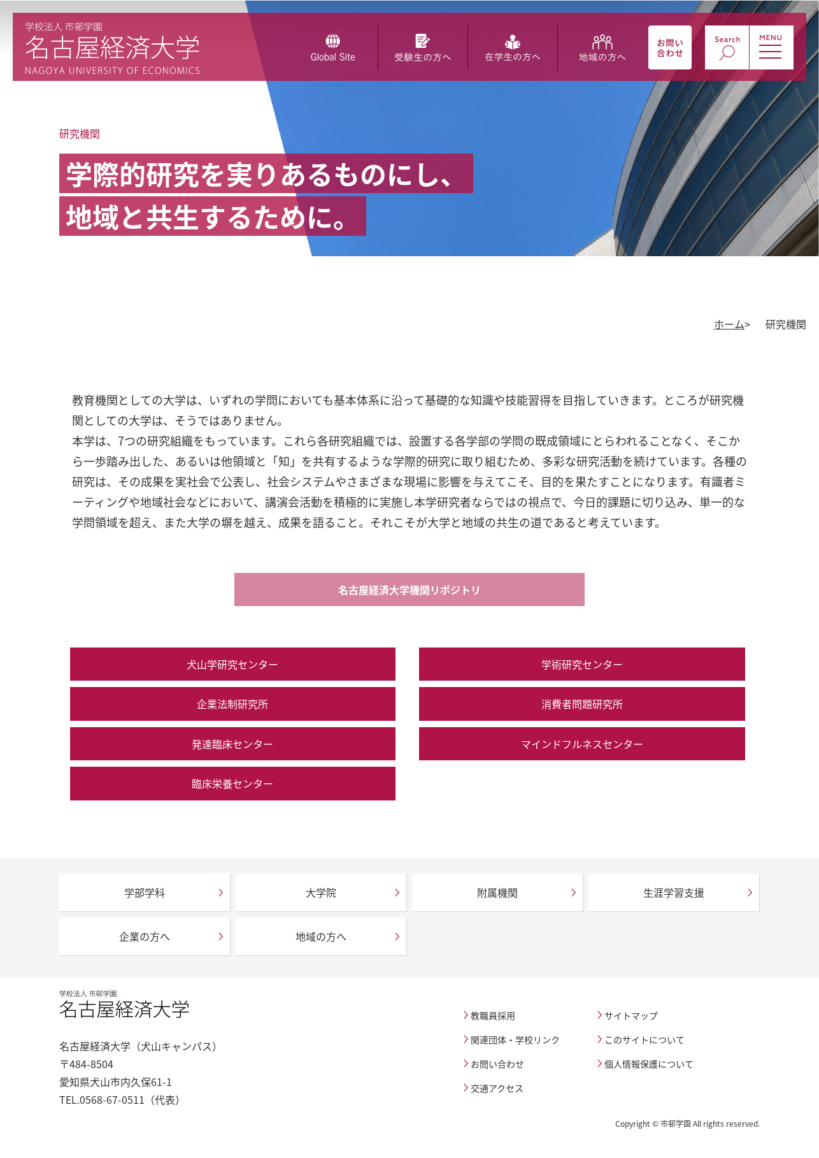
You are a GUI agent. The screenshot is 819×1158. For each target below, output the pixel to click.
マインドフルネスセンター (582, 743)
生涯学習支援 (673, 892)
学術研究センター (582, 664)
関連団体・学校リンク (515, 1039)
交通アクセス (497, 1088)
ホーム (729, 323)
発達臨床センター (232, 743)
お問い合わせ (497, 1063)
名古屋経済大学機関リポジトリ (409, 589)
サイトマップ (631, 1015)
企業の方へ (144, 936)
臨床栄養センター (232, 783)
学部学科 (144, 892)
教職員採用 (493, 1015)
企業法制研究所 (232, 703)
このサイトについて (644, 1039)
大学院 (321, 892)
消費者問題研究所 (582, 703)
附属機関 (497, 892)
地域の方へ (321, 936)
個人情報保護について (649, 1063)
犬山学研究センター (232, 664)
